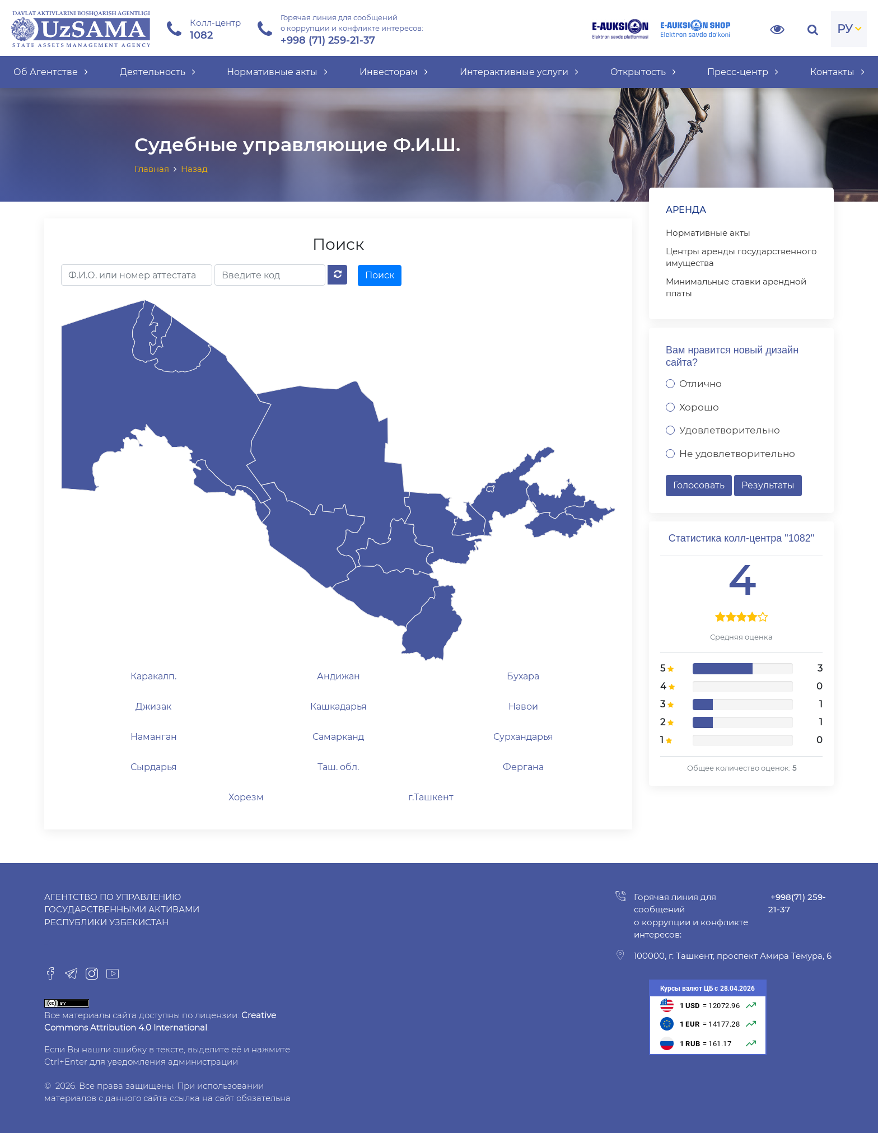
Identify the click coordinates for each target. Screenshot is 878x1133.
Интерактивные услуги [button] (519, 72)
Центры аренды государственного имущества (741, 257)
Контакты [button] (837, 72)
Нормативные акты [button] (277, 72)
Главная (151, 169)
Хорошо (699, 407)
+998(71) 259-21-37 (797, 903)
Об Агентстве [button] (50, 72)
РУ (845, 29)
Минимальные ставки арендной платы (736, 287)
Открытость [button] (643, 72)
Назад (194, 169)
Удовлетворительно (729, 430)
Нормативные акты (708, 232)
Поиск (379, 275)
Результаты (768, 485)
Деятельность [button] (157, 72)
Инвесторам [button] (393, 72)
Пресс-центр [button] (742, 72)
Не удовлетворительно (737, 453)
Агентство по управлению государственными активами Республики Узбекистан (121, 909)
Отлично (700, 383)
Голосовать (699, 485)
